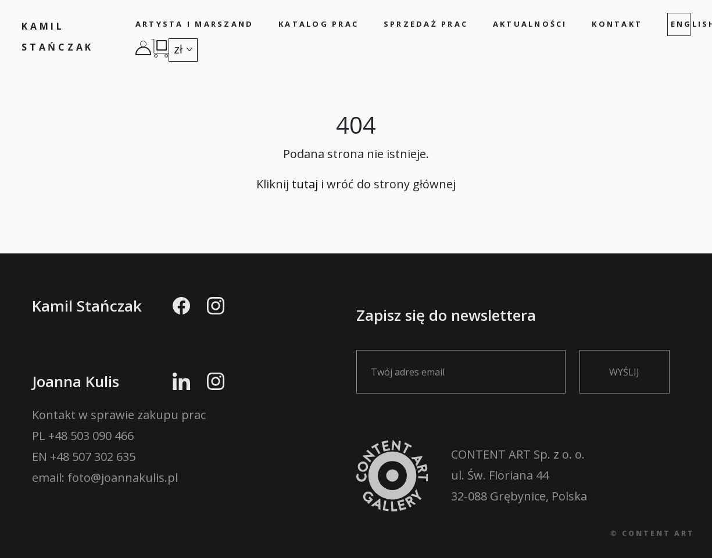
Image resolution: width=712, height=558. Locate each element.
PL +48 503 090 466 (83, 435)
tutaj (305, 184)
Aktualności (530, 24)
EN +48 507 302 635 (83, 456)
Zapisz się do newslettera (467, 342)
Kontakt (617, 24)
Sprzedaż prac (426, 24)
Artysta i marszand (194, 24)
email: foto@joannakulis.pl (105, 477)
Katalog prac (318, 24)
